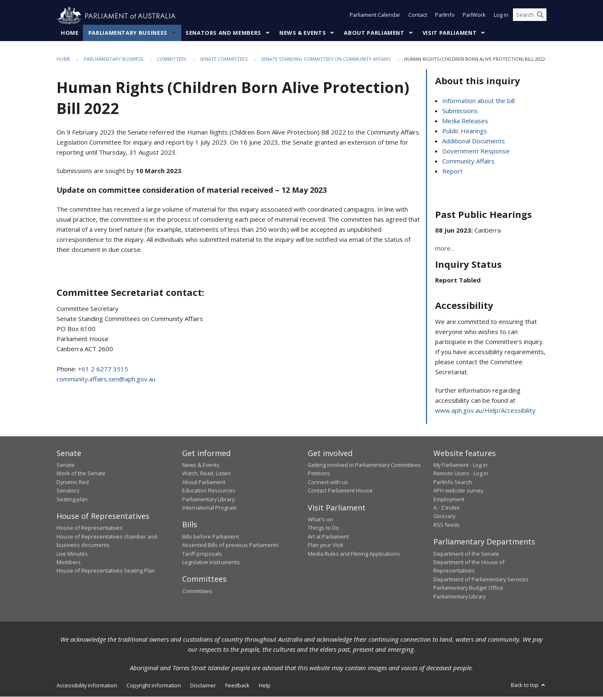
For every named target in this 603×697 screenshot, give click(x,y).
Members (69, 562)
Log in (501, 16)
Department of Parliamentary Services (480, 579)
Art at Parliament (328, 537)
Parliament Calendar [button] (375, 16)
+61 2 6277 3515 (103, 369)
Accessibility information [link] (87, 685)
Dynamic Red (73, 482)
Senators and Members (223, 33)
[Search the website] (529, 16)
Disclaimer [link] (203, 685)
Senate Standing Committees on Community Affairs (326, 59)
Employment (448, 499)
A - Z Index (446, 508)
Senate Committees (223, 59)
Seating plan (72, 499)
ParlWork (474, 16)
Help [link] (265, 685)
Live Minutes (72, 553)
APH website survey (458, 491)
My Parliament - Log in (460, 465)
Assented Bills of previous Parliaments (230, 545)
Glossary (444, 516)
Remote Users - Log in (460, 473)
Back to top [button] (528, 685)
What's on (320, 519)
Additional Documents (473, 141)
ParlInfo (445, 16)
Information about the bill (478, 100)
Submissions (460, 110)
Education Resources (208, 491)
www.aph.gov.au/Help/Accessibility (485, 410)
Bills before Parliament (210, 537)
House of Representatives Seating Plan (106, 571)
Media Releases (465, 121)
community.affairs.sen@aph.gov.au (106, 379)
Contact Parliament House (340, 491)
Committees (171, 59)
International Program (209, 508)
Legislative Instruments (211, 562)
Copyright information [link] (153, 685)
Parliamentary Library (208, 499)
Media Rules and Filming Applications (354, 553)
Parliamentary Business (128, 33)
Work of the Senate (81, 473)
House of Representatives (90, 528)
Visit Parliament (450, 33)
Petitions (319, 473)
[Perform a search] (540, 16)
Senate (66, 465)
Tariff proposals (202, 553)
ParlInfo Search (452, 482)
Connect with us (328, 482)
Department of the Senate (466, 553)
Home (70, 33)
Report (452, 171)
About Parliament (374, 33)
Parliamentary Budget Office (468, 588)
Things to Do (323, 528)
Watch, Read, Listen (206, 473)
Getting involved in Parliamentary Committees (364, 465)
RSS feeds (446, 525)
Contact (417, 16)
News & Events (302, 33)
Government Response (476, 151)
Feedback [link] (237, 685)
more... (444, 248)
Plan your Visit (325, 545)
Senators (68, 491)
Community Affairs (468, 161)
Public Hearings (464, 131)
